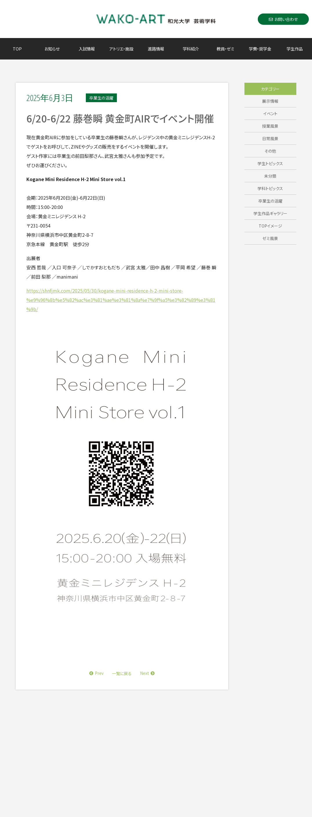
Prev (96, 673)
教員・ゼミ (225, 49)
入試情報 (87, 49)
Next (147, 673)
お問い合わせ (283, 19)
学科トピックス (270, 188)
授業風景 (270, 126)
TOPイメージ (270, 226)
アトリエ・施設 (121, 49)
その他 (270, 151)
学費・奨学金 (260, 49)
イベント (270, 113)
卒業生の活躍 (270, 201)
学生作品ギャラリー (270, 213)
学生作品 (294, 49)
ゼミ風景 (270, 238)
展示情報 (270, 101)
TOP (17, 49)
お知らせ (51, 49)
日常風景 (270, 138)
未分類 (270, 176)
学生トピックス (270, 163)
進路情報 (156, 49)
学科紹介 (191, 49)
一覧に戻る (122, 673)
